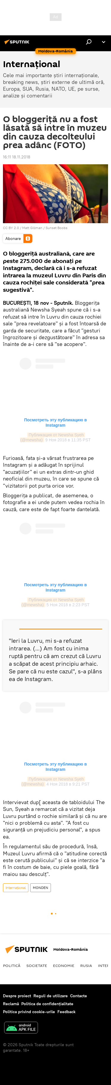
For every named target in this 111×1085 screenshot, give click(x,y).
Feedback (66, 1011)
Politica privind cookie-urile (29, 1011)
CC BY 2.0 (11, 228)
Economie (63, 965)
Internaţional (16, 887)
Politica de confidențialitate (47, 1003)
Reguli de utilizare (50, 995)
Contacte (78, 995)
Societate (36, 965)
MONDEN (40, 887)
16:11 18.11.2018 (16, 157)
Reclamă (11, 1003)
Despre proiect (17, 995)
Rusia (86, 965)
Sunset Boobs (56, 228)
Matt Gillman (32, 228)
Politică (11, 965)
